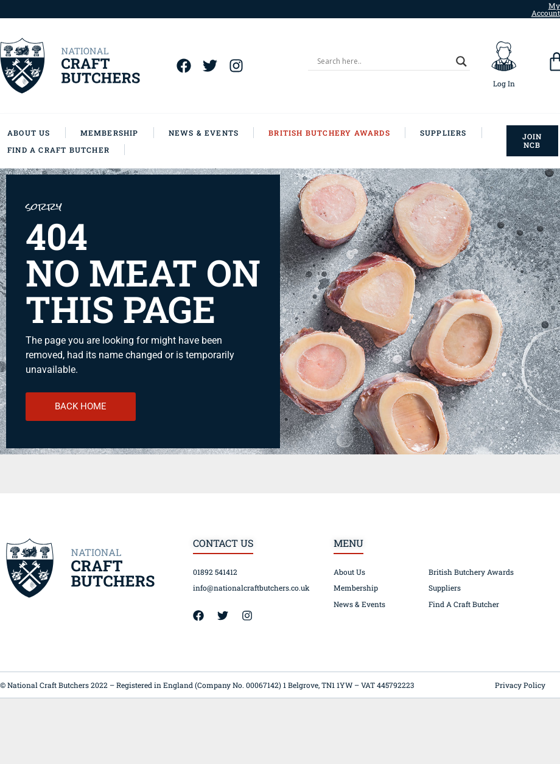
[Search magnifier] (461, 61)
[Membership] (117, 132)
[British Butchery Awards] (337, 132)
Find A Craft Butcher (464, 604)
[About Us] (36, 132)
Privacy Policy (520, 685)
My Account (545, 9)
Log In (504, 83)
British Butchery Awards (471, 572)
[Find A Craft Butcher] (66, 149)
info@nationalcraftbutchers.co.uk (251, 587)
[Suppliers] (451, 132)
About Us (349, 572)
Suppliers (445, 587)
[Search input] (383, 61)
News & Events (359, 604)
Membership (356, 587)
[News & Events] (211, 132)
